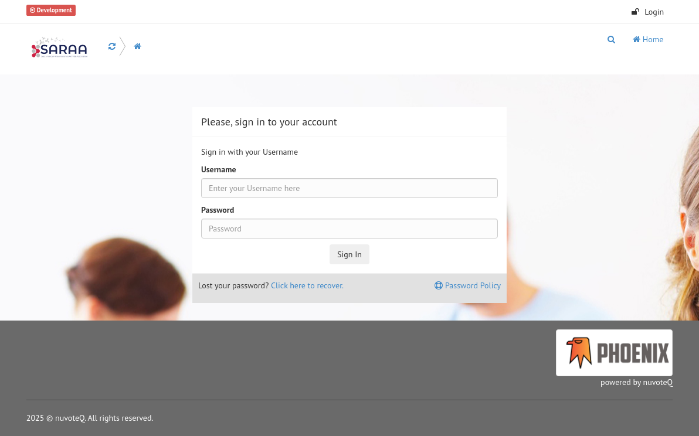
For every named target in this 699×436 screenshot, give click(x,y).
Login (648, 11)
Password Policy (468, 285)
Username (218, 169)
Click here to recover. (307, 285)
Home (648, 39)
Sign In (349, 254)
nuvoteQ (658, 382)
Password (217, 210)
